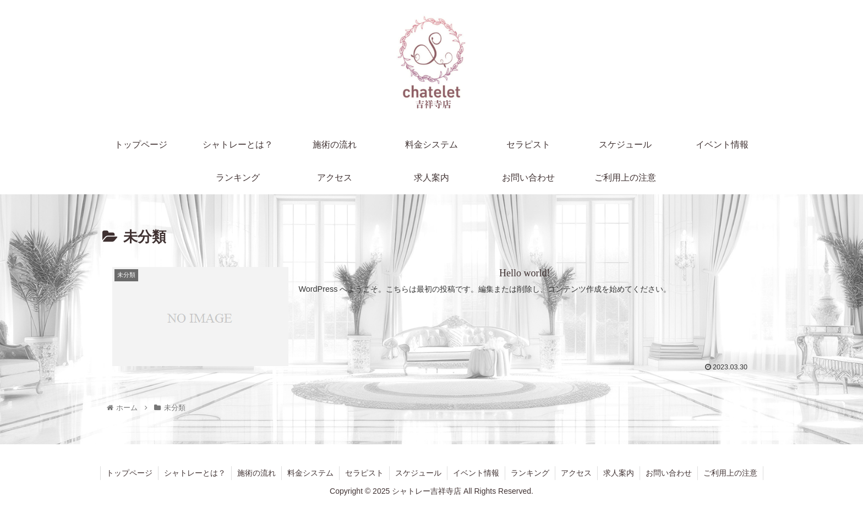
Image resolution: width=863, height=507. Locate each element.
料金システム (310, 472)
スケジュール (418, 472)
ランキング (530, 472)
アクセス (576, 472)
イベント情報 (476, 472)
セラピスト (364, 472)
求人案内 (618, 472)
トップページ (129, 472)
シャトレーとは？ (195, 472)
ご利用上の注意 (730, 472)
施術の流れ (256, 472)
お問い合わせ (669, 472)
